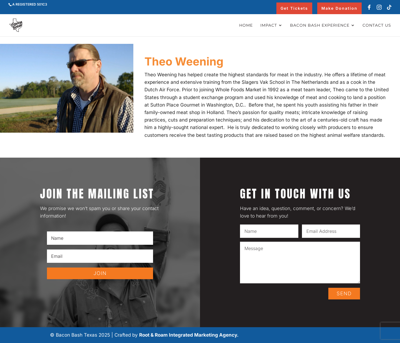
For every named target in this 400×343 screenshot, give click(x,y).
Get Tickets (294, 8)
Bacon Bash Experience (319, 25)
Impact (268, 25)
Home (246, 25)
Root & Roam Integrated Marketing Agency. (189, 335)
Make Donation (339, 8)
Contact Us (376, 25)
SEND (344, 293)
